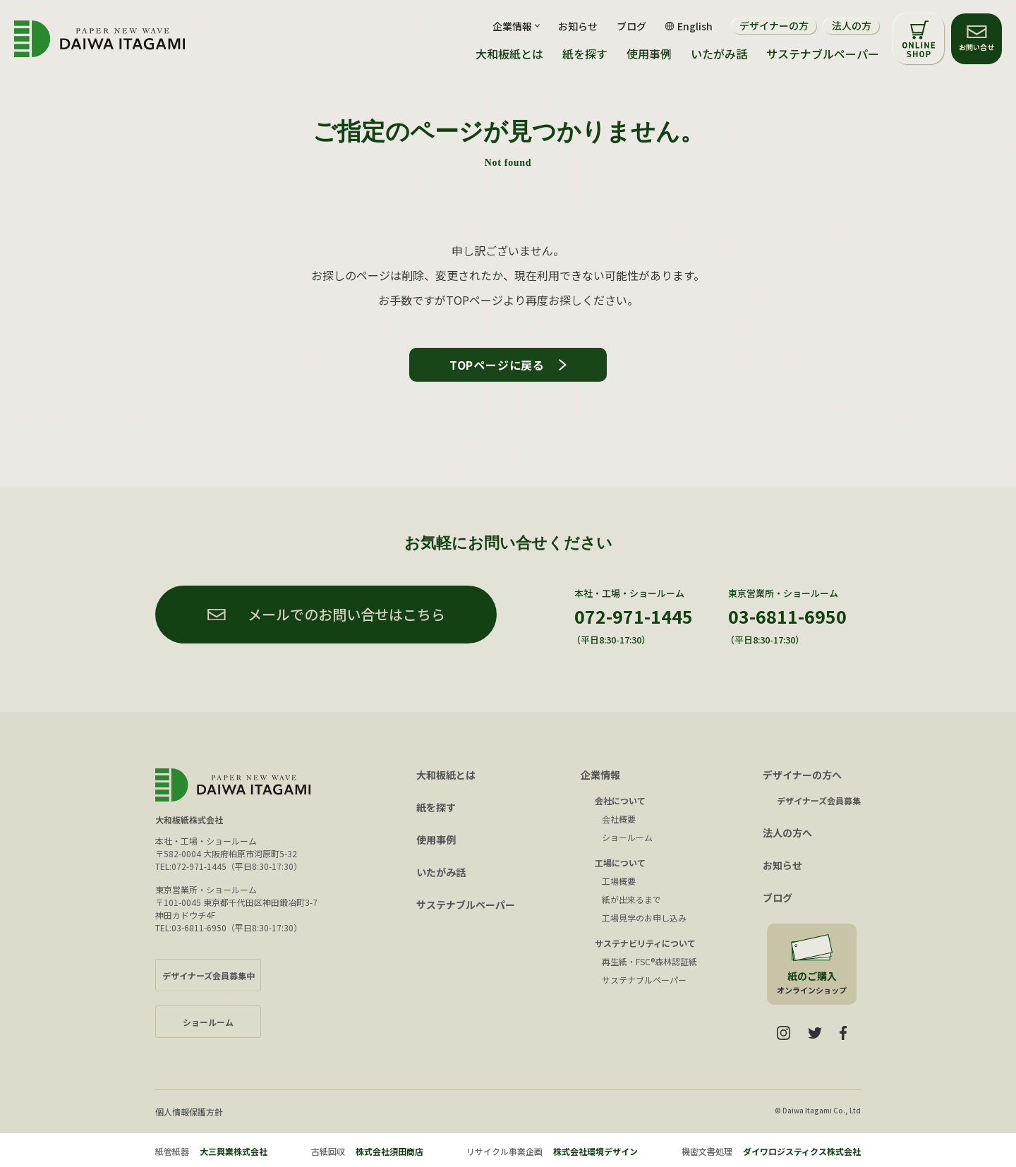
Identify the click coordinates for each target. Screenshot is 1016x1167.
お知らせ (578, 26)
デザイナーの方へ (802, 775)
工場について (620, 863)
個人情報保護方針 (189, 1112)
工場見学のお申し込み (644, 918)
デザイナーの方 (774, 25)
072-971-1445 (633, 616)
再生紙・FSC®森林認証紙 (649, 961)
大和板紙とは (509, 53)
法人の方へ (787, 833)
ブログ (631, 26)
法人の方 (851, 25)
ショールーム (627, 837)
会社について (620, 800)
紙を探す (584, 53)
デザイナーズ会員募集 (819, 800)
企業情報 (600, 775)
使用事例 (649, 53)
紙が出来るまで (631, 899)
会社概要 (619, 819)
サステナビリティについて (645, 943)
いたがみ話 (719, 53)
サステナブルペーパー (822, 53)
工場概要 (619, 881)
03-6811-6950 (787, 616)
